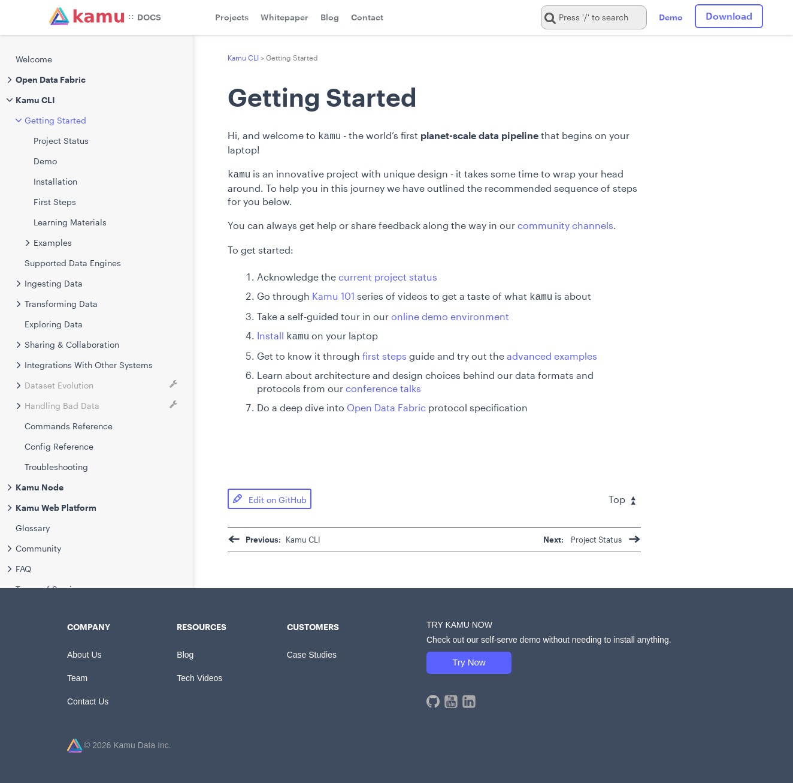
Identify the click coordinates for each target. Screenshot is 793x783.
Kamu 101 (333, 293)
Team (77, 673)
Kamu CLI (243, 57)
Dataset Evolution (59, 385)
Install (270, 332)
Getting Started (55, 120)
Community (38, 548)
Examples (53, 242)
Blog (329, 17)
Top (622, 494)
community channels (565, 222)
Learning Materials (70, 222)
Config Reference (59, 446)
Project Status (61, 140)
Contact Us (87, 696)
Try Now (468, 657)
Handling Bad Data (62, 405)
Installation (55, 181)
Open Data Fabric (386, 402)
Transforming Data (61, 304)
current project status (387, 274)
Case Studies (312, 650)
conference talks (383, 383)
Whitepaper (284, 17)
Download (729, 16)
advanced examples (552, 351)
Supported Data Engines (73, 263)
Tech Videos (199, 673)
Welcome (34, 59)
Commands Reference (69, 426)
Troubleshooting (56, 467)
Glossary (33, 528)
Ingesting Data (54, 283)
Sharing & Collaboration (72, 344)
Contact (367, 17)
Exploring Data (54, 324)
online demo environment (450, 312)
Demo (671, 17)
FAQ (23, 569)
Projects (232, 17)
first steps (384, 351)
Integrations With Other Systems (89, 365)
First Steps (55, 202)
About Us (84, 650)
